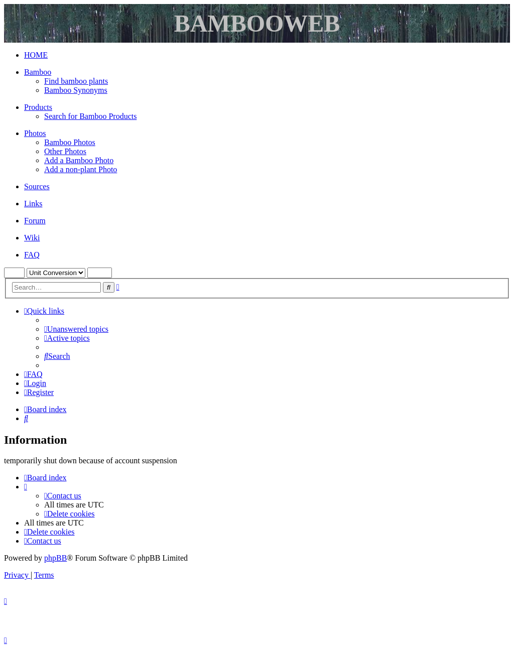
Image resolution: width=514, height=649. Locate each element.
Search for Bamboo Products (90, 116)
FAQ (32, 254)
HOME (36, 55)
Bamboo (37, 72)
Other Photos (65, 151)
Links (33, 203)
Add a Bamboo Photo (78, 160)
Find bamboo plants (76, 81)
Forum (35, 220)
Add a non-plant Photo (80, 169)
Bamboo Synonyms (75, 90)
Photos (35, 133)
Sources (37, 186)
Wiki (32, 237)
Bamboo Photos (69, 142)
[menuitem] (76, 329)
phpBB (55, 558)
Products (38, 107)
